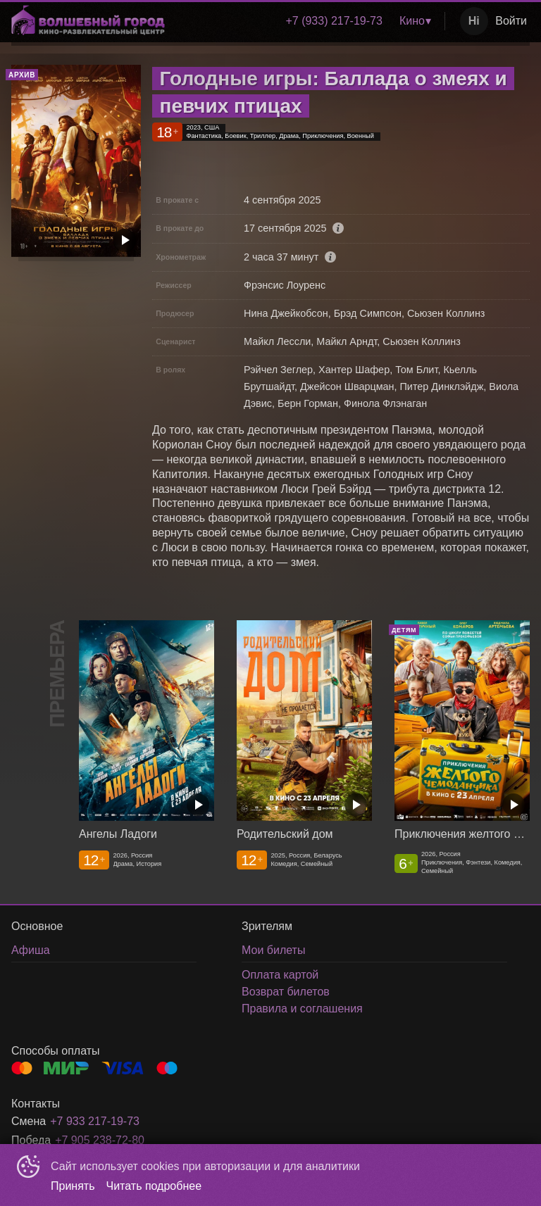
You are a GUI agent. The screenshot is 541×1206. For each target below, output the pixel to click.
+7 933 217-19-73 (94, 1121)
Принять (73, 1186)
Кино (412, 21)
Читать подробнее (154, 1186)
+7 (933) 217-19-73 (333, 21)
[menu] (307, 21)
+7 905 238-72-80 (99, 1140)
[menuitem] (333, 21)
